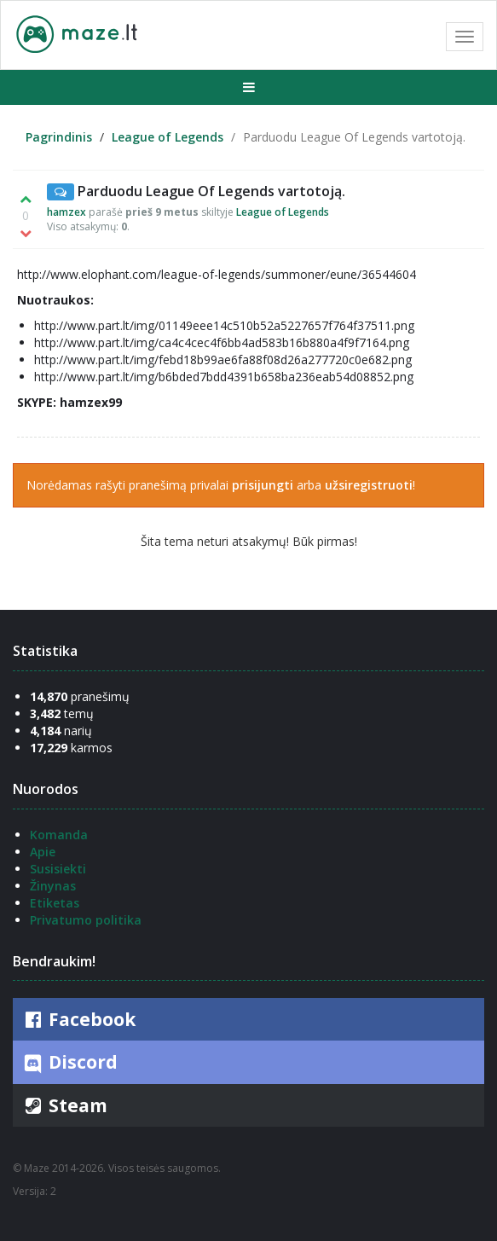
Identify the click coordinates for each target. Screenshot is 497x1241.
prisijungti (262, 485)
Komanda (59, 834)
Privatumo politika (86, 920)
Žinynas (53, 886)
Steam (64, 1105)
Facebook (78, 1019)
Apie (42, 852)
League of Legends (167, 137)
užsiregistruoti (369, 485)
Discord (69, 1063)
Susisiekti (58, 869)
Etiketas (54, 903)
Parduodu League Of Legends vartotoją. (211, 191)
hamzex (66, 212)
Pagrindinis (59, 137)
